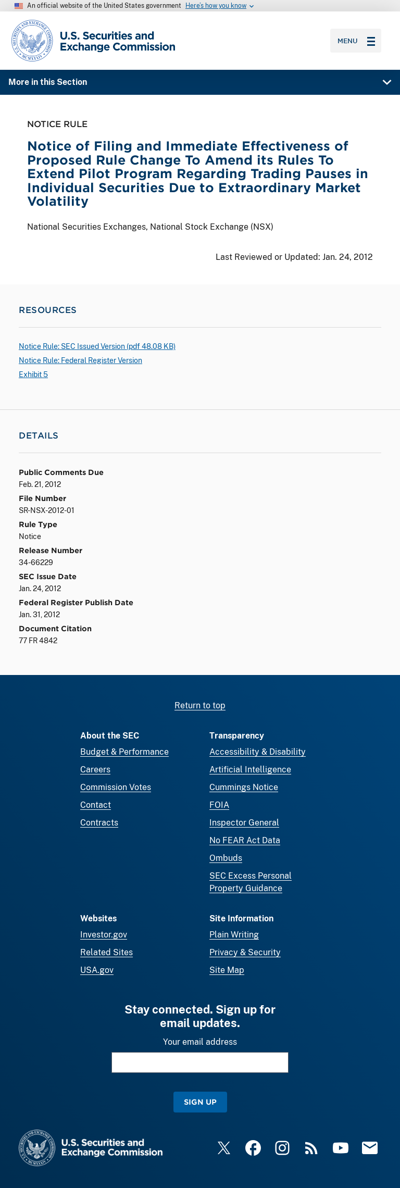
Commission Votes (115, 787)
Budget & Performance (124, 752)
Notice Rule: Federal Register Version (80, 360)
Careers (95, 769)
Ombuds (225, 858)
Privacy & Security (245, 952)
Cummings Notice (243, 787)
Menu (356, 40)
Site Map (226, 970)
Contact (95, 805)
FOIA (219, 805)
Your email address (200, 1042)
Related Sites (106, 952)
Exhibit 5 (33, 374)
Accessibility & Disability (257, 752)
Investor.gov (103, 935)
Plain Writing (234, 935)
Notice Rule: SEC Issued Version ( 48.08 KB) (97, 346)
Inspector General (244, 823)
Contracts (99, 823)
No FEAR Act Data (244, 840)
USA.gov (97, 970)
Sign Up (200, 1101)
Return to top (200, 705)
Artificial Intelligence (250, 769)
